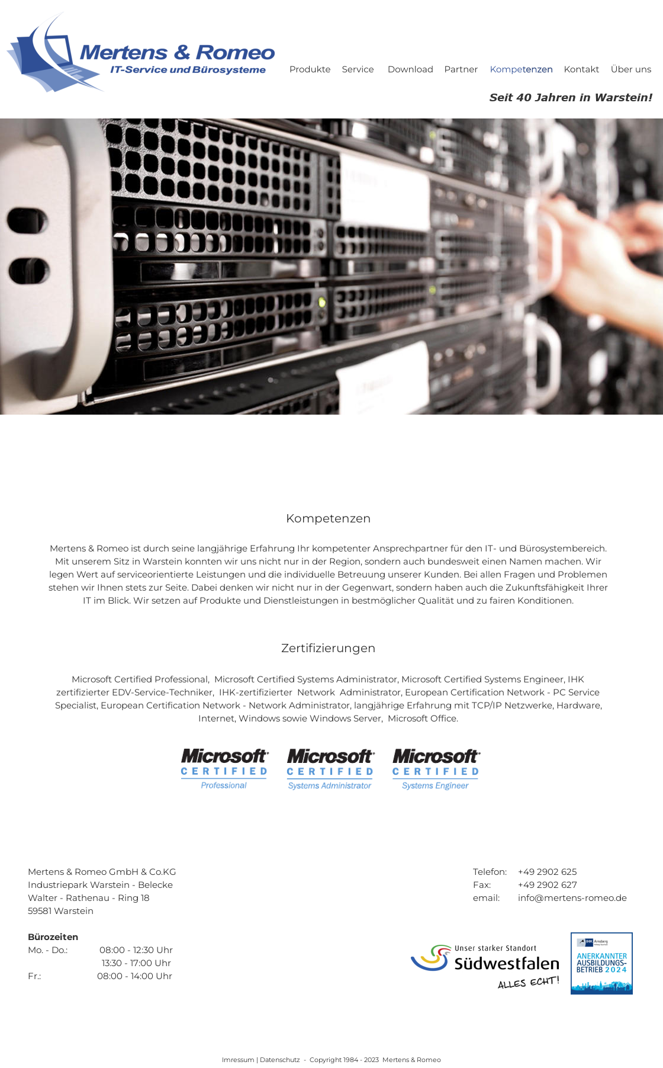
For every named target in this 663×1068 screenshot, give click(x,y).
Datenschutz (281, 1060)
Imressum (239, 1060)
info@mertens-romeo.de (572, 897)
